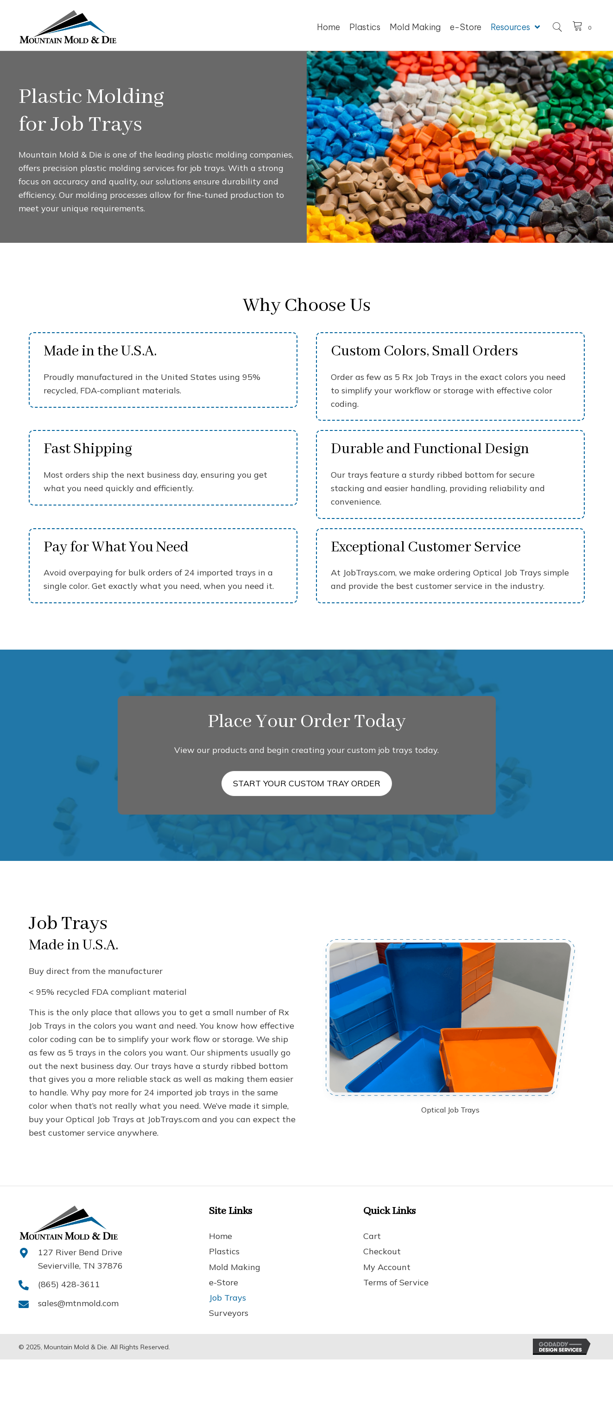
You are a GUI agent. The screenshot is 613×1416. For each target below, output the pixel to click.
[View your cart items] (583, 27)
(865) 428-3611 (69, 1284)
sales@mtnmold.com (78, 1303)
